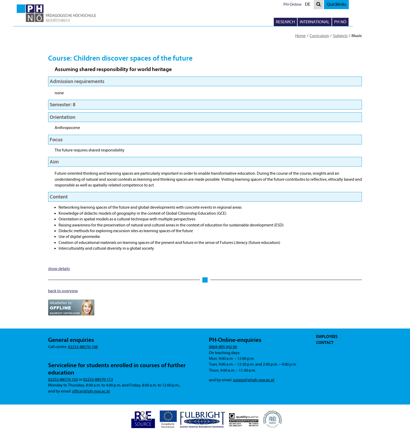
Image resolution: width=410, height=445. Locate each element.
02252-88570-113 (98, 379)
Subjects (340, 35)
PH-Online (315, 4)
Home (300, 35)
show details (59, 268)
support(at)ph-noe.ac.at (253, 380)
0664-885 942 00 (223, 346)
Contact (324, 342)
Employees (327, 336)
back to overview (63, 291)
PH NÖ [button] (362, 21)
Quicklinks (358, 4)
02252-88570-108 (83, 346)
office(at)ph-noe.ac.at (91, 391)
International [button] (337, 21)
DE (331, 5)
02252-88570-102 (63, 379)
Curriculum (319, 35)
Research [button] (307, 21)
